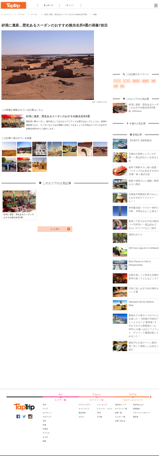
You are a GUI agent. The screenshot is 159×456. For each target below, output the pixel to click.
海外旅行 (145, 81)
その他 (99, 417)
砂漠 (115, 86)
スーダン (34, 14)
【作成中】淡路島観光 (140, 140)
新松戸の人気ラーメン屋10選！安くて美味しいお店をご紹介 (144, 346)
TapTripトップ (120, 405)
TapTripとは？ (138, 405)
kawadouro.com (102, 102)
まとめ (45, 437)
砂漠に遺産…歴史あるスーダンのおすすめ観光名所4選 (65, 14)
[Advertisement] (27, 46)
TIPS (99, 413)
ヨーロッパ (47, 413)
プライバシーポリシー (141, 413)
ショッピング (102, 405)
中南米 (45, 429)
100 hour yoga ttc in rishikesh (144, 248)
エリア (70, 5)
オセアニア (47, 417)
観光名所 (136, 81)
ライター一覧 (120, 417)
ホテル (81, 417)
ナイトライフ (84, 409)
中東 (44, 425)
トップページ (6, 14)
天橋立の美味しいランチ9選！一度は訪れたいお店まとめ (144, 157)
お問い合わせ (120, 421)
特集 (44, 441)
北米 (44, 421)
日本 (44, 405)
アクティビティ (85, 405)
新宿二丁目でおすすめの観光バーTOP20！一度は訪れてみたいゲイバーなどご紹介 (144, 224)
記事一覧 (48, 5)
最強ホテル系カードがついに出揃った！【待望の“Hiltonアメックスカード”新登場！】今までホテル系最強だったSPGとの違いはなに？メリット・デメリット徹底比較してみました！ (144, 325)
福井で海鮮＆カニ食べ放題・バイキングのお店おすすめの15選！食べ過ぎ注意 (144, 170)
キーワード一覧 (121, 409)
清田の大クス (136, 234)
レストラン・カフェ (104, 409)
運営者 (135, 417)
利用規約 (136, 409)
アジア (45, 409)
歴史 (122, 86)
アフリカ (20, 14)
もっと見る (55, 229)
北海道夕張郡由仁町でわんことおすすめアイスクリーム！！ (144, 197)
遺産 (153, 81)
